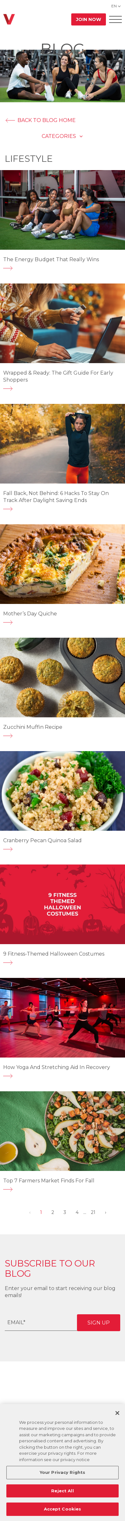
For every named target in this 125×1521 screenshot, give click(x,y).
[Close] (117, 1413)
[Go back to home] (9, 19)
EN (114, 6)
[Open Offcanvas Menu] (115, 19)
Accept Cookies (62, 1508)
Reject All (62, 1490)
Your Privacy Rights (62, 1472)
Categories (59, 136)
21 (93, 1212)
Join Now (88, 19)
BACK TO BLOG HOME (40, 120)
